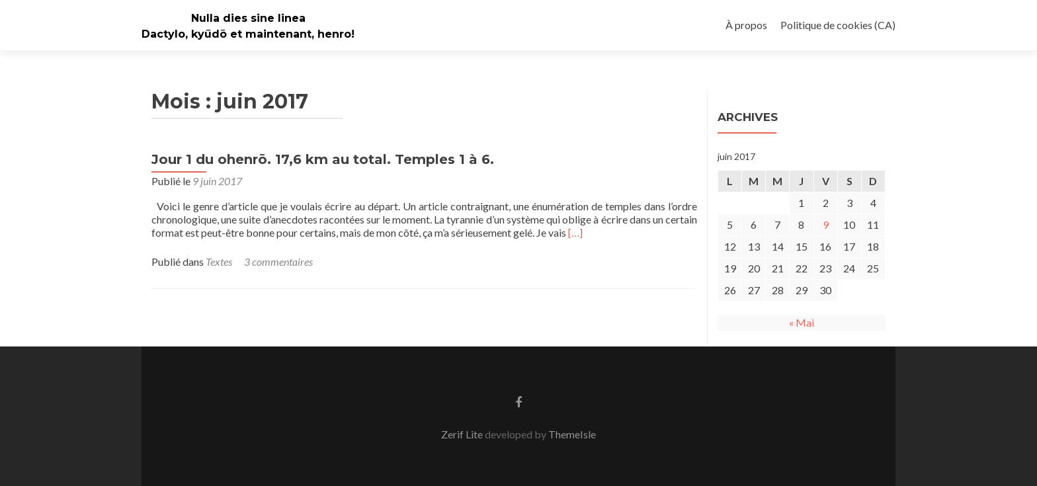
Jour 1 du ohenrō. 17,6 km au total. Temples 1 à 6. (322, 159)
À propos (746, 25)
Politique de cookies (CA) (837, 25)
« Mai (801, 322)
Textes (219, 261)
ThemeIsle (572, 434)
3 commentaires (278, 261)
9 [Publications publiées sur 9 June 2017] (826, 224)
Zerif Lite (463, 434)
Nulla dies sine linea (248, 18)
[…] (575, 232)
